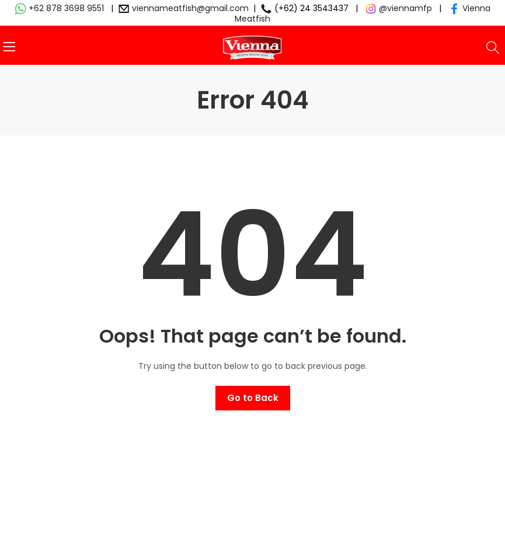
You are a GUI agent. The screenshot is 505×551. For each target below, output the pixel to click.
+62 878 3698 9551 (66, 8)
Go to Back (252, 398)
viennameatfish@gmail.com (190, 8)
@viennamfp (405, 8)
